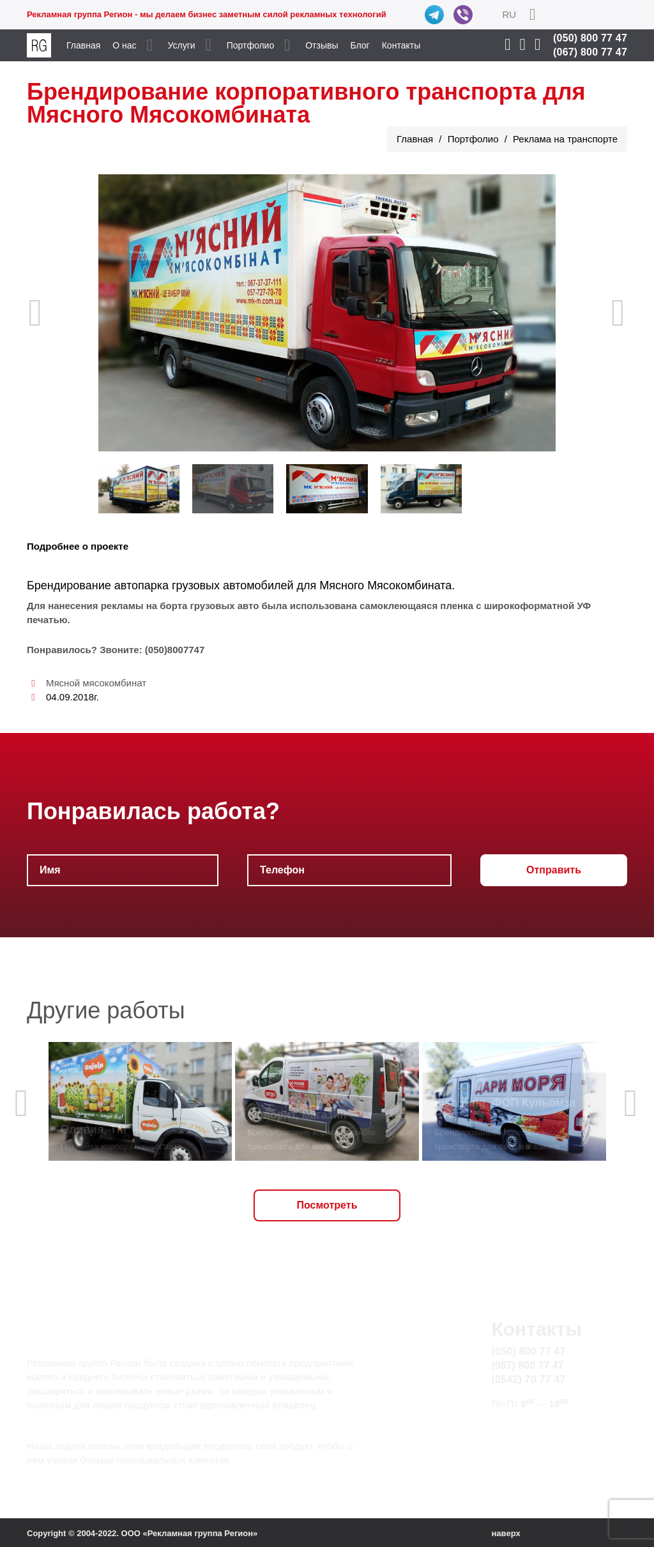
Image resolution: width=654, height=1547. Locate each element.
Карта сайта (519, 1442)
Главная (83, 45)
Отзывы (321, 45)
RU (509, 14)
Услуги (181, 45)
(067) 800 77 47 (590, 52)
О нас (124, 45)
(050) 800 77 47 (590, 38)
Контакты (401, 45)
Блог (359, 45)
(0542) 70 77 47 (528, 1379)
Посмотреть (327, 1205)
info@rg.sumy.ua (529, 1427)
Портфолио (251, 45)
